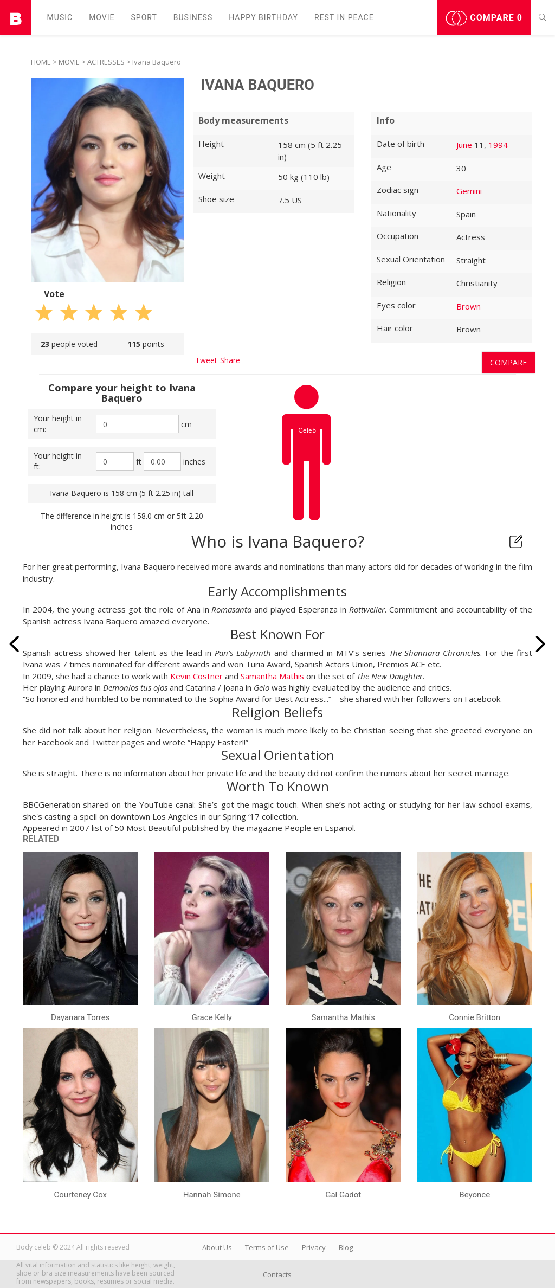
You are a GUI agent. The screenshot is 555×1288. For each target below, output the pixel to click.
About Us (217, 1247)
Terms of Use (267, 1247)
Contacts (277, 1274)
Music (60, 17)
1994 (498, 144)
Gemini (469, 190)
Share (230, 360)
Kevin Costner (196, 676)
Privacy (314, 1247)
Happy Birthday (263, 17)
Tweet (206, 360)
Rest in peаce (344, 17)
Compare (484, 18)
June (464, 144)
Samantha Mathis (272, 676)
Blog (346, 1247)
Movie (101, 17)
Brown (468, 306)
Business (193, 17)
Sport (144, 17)
